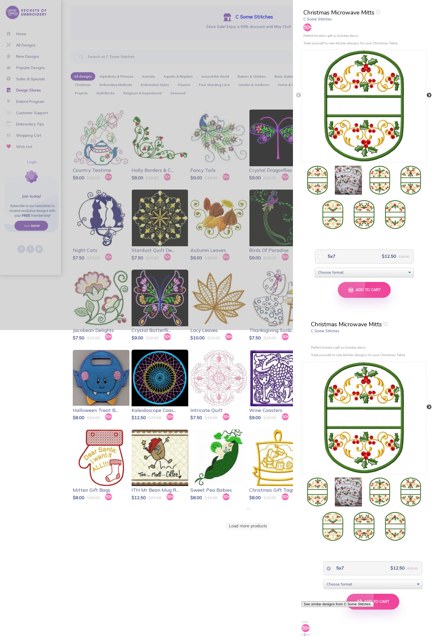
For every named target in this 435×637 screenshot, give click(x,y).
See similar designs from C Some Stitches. (338, 604)
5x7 (331, 256)
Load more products (248, 526)
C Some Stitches (317, 19)
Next (429, 95)
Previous (298, 95)
